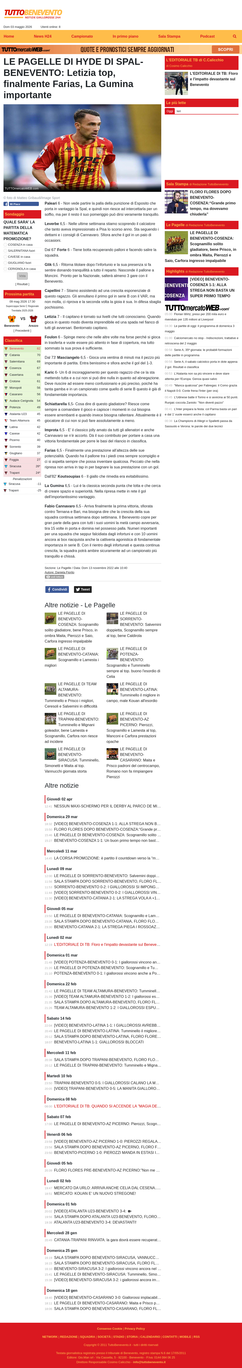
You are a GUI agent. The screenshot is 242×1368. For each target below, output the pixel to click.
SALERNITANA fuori (21, 250)
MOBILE (185, 1337)
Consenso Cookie (109, 1328)
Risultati (22, 284)
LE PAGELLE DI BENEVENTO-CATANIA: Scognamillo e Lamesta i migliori (116, 916)
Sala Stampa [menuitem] (169, 36)
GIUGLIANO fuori (19, 262)
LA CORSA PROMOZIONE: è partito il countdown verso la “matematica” (113, 858)
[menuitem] (234, 36)
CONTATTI (170, 1337)
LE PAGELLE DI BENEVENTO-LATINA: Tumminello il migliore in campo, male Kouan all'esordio (133, 1031)
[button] (22, 276)
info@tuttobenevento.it (149, 1362)
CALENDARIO (150, 1337)
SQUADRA (87, 1337)
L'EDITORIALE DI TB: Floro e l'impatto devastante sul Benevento (108, 945)
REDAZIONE (68, 1337)
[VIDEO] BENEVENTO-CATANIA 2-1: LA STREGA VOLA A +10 (106, 898)
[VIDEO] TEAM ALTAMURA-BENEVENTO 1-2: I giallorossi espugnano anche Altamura (125, 997)
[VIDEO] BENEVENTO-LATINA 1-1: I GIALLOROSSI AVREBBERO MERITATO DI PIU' (125, 1025)
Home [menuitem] (9, 36)
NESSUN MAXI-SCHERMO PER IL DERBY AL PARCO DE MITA (108, 806)
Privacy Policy (135, 1328)
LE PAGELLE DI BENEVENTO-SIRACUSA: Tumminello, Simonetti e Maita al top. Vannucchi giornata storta (72, 760)
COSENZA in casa (20, 244)
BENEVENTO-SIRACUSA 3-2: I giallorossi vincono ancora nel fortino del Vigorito (121, 1269)
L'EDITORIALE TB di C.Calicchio (194, 60)
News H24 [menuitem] (43, 36)
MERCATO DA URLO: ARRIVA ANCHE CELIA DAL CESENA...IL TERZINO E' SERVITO (127, 1188)
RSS (197, 1337)
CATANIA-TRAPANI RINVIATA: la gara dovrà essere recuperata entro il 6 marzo (120, 1240)
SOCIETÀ (104, 1337)
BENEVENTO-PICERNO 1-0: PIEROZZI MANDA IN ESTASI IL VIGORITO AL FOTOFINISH (130, 1153)
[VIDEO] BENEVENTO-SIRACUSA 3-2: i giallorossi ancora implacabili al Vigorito (120, 1280)
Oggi (170, 111)
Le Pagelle (64, 568)
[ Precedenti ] (22, 330)
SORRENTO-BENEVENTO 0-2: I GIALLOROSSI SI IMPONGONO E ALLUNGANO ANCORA (131, 887)
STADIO (118, 1337)
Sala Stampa (177, 184)
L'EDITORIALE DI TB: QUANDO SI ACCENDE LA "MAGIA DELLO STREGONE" (121, 1106)
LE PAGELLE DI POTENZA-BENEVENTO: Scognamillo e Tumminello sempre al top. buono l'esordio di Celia (144, 968)
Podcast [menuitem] (207, 36)
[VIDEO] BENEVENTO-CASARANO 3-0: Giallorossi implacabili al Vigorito (115, 1297)
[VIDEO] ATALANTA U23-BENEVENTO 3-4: (90, 1211)
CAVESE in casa (19, 256)
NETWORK (50, 1337)
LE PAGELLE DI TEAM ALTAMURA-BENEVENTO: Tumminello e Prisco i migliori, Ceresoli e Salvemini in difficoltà (71, 695)
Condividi (57, 590)
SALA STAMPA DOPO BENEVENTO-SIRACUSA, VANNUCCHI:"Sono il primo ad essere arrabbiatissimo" (141, 1258)
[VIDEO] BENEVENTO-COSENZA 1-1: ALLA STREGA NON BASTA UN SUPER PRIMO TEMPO (134, 824)
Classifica (13, 341)
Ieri (179, 111)
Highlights (175, 271)
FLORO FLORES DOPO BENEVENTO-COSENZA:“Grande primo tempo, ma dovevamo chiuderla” (135, 829)
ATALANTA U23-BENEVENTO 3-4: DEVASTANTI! (95, 1222)
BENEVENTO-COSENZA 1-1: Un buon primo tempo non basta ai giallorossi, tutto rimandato (130, 840)
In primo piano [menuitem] (125, 36)
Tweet (83, 590)
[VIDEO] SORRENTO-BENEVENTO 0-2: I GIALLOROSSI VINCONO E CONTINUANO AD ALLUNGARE (140, 893)
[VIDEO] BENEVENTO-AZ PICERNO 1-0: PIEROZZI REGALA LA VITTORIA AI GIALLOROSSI (132, 1141)
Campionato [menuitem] (82, 36)
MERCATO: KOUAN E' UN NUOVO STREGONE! (95, 1193)
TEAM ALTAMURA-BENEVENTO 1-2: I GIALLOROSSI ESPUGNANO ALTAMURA (122, 1008)
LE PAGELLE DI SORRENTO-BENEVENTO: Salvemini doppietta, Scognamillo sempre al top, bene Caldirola (134, 624)
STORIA (132, 1337)
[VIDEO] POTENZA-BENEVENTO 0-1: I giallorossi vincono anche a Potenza (117, 962)
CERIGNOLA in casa (22, 269)
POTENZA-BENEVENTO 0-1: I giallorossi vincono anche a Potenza (110, 973)
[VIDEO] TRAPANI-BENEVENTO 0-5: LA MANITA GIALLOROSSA (109, 1088)
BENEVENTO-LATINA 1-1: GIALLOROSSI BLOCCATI (99, 1042)
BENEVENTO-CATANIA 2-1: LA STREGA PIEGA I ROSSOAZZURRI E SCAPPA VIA (124, 927)
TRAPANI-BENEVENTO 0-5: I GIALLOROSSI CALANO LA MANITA (110, 1083)
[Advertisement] (202, 147)
